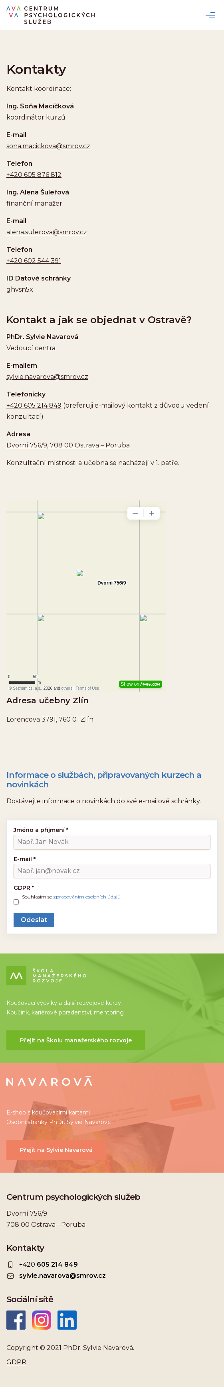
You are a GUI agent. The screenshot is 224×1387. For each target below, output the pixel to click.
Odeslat (34, 920)
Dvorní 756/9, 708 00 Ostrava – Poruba (68, 445)
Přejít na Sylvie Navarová (56, 1150)
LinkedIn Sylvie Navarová (67, 1320)
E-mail (25, 859)
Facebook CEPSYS (16, 1320)
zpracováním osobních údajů (87, 897)
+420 (48, 1264)
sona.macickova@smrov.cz (48, 146)
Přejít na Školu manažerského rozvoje (76, 1040)
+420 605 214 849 (33, 405)
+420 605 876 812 (33, 175)
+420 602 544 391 (33, 261)
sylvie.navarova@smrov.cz (47, 377)
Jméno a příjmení (41, 830)
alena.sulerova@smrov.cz (46, 232)
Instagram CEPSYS (41, 1320)
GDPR (24, 888)
